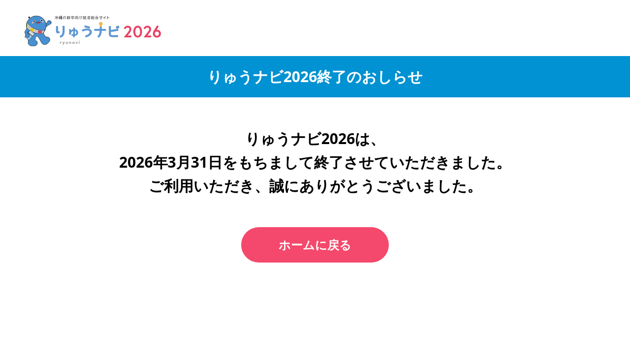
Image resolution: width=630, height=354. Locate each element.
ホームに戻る (315, 244)
